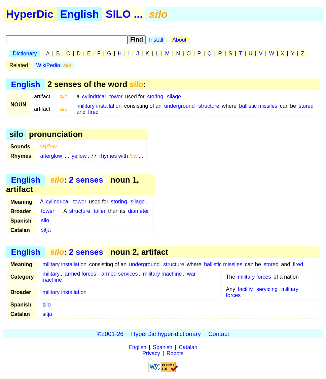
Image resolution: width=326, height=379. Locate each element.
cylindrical (94, 96)
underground (179, 106)
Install (156, 40)
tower (115, 96)
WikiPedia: (53, 65)
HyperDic (29, 14)
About (179, 40)
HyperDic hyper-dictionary (166, 333)
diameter (138, 211)
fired (93, 112)
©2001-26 (110, 333)
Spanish (162, 347)
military (51, 274)
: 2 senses (76, 179)
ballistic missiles (258, 106)
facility (245, 289)
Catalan (188, 347)
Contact (218, 333)
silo (45, 220)
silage (174, 96)
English (79, 14)
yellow (79, 156)
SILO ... (124, 14)
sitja (45, 230)
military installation (100, 106)
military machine (162, 274)
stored (306, 106)
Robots (175, 353)
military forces (254, 277)
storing (155, 96)
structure (208, 106)
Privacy (151, 353)
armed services (119, 274)
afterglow (51, 156)
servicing (267, 289)
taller (100, 211)
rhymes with (118, 156)
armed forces (80, 274)
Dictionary (25, 53)
